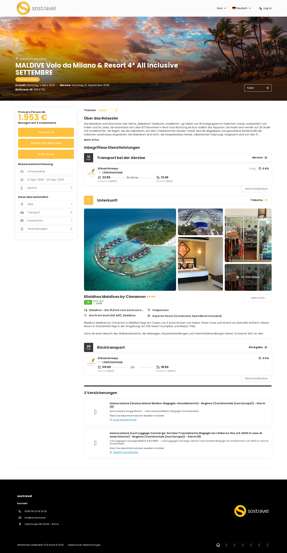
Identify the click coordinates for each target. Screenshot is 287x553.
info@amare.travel (35, 517)
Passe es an (46, 132)
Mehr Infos (91, 140)
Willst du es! (46, 154)
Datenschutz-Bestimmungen (84, 544)
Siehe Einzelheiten (256, 189)
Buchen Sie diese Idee (46, 143)
